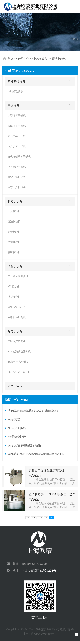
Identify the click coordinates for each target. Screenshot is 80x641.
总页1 (51, 517)
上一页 (33, 517)
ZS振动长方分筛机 (18, 361)
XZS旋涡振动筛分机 (19, 351)
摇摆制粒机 (14, 242)
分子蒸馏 (14, 419)
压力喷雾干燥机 (17, 146)
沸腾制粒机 (14, 252)
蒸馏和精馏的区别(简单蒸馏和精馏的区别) (36, 454)
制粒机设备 (40, 58)
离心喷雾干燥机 (17, 136)
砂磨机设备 (15, 386)
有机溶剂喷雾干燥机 (19, 156)
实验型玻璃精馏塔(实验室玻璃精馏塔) (33, 411)
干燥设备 (13, 105)
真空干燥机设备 (17, 177)
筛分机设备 (15, 331)
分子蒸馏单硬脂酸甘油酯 (24, 445)
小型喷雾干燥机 (17, 115)
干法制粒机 (14, 211)
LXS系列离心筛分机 (19, 372)
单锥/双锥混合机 (17, 307)
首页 (10, 58)
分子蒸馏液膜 (17, 436)
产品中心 (23, 58)
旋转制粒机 (14, 231)
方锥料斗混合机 (17, 317)
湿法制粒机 (59, 58)
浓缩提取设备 (15, 91)
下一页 (40, 517)
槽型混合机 (14, 296)
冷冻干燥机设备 (17, 187)
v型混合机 (13, 286)
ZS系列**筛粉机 (17, 341)
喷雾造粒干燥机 (17, 166)
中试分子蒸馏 (17, 428)
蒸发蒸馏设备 (16, 81)
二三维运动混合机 (18, 276)
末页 (46, 517)
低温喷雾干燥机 (17, 125)
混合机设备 (15, 266)
